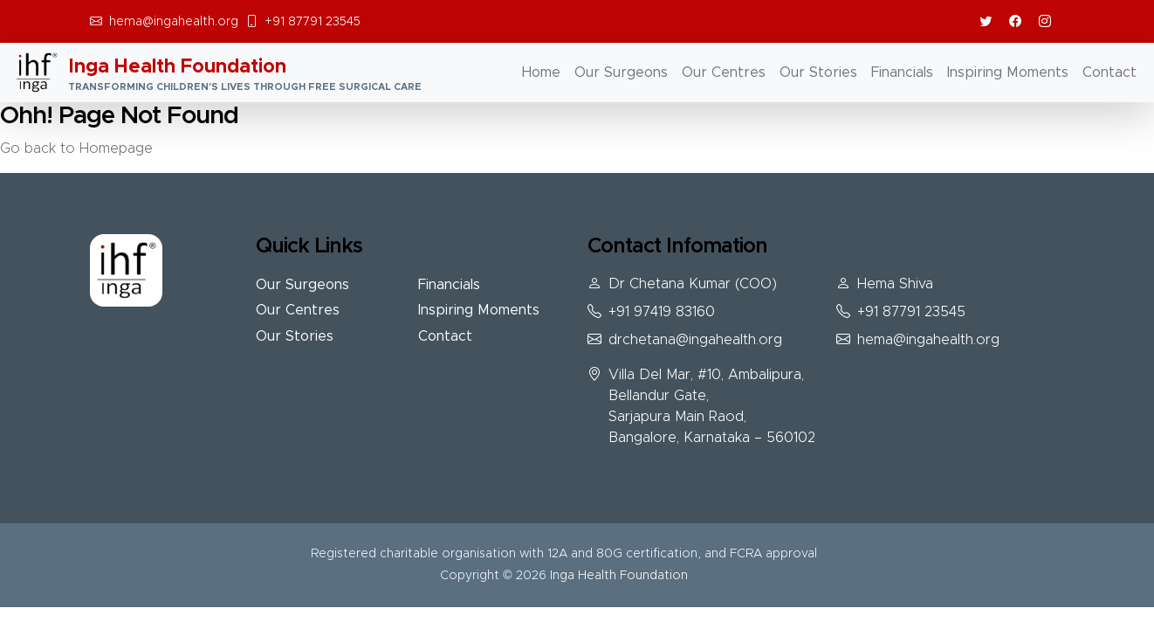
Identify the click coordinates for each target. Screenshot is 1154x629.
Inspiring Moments (1007, 72)
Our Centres (724, 72)
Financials (902, 72)
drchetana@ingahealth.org (695, 340)
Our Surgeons (621, 72)
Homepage (116, 149)
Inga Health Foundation (619, 576)
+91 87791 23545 (312, 22)
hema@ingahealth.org (173, 22)
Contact (1109, 72)
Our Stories (818, 72)
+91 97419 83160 (661, 312)
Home (541, 72)
